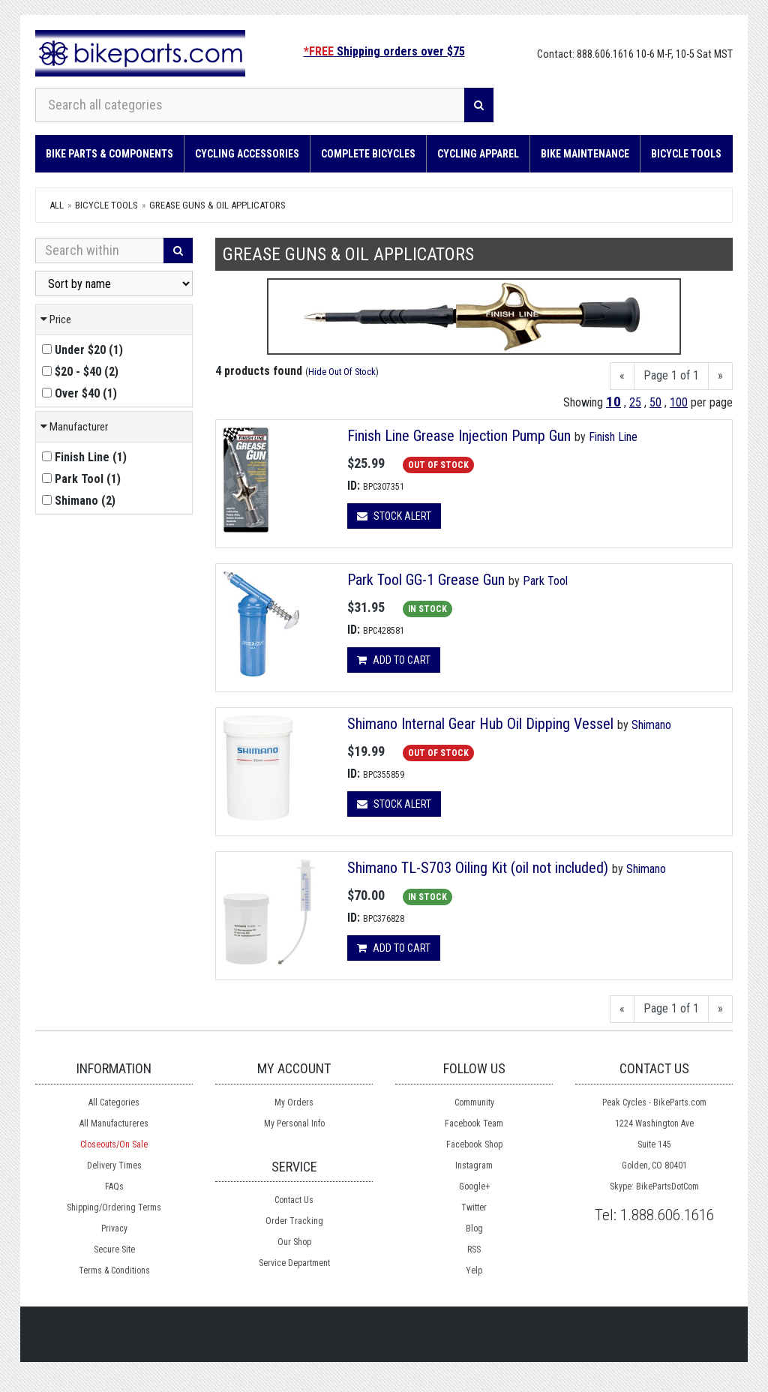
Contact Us (294, 1200)
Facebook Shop (474, 1144)
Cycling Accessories (247, 154)
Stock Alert (394, 516)
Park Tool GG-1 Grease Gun (426, 580)
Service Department (294, 1263)
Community (474, 1102)
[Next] (720, 376)
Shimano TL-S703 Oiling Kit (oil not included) (477, 868)
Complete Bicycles (368, 154)
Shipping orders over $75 (384, 51)
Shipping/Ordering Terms (114, 1207)
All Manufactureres (114, 1123)
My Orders (294, 1102)
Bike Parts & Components (109, 154)
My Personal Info (294, 1123)
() (82, 350)
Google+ (474, 1186)
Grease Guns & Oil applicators (217, 205)
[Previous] (622, 376)
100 (679, 402)
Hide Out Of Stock (342, 371)
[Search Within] (99, 250)
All (57, 205)
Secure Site (114, 1249)
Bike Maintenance (585, 154)
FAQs (114, 1186)
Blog (474, 1228)
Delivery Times (114, 1165)
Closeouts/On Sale (114, 1144)
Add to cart (393, 660)
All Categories (114, 1102)
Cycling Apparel (478, 154)
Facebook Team (474, 1123)
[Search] (479, 105)
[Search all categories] (250, 105)
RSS (474, 1249)
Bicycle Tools (686, 154)
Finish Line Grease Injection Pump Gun (459, 436)
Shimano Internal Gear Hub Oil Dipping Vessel (482, 724)
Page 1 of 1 (671, 375)
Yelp (474, 1270)
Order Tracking (294, 1221)
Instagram (474, 1165)
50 (656, 402)
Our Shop (294, 1242)
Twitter (474, 1207)
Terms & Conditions (114, 1270)
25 (635, 402)
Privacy (114, 1228)
